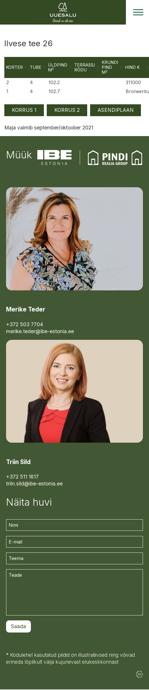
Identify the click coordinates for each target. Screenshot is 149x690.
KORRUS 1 (24, 110)
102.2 (54, 83)
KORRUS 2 (67, 110)
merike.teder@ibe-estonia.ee (40, 332)
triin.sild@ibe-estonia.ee (34, 484)
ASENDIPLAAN (116, 110)
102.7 (55, 91)
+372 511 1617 (22, 477)
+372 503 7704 (24, 325)
